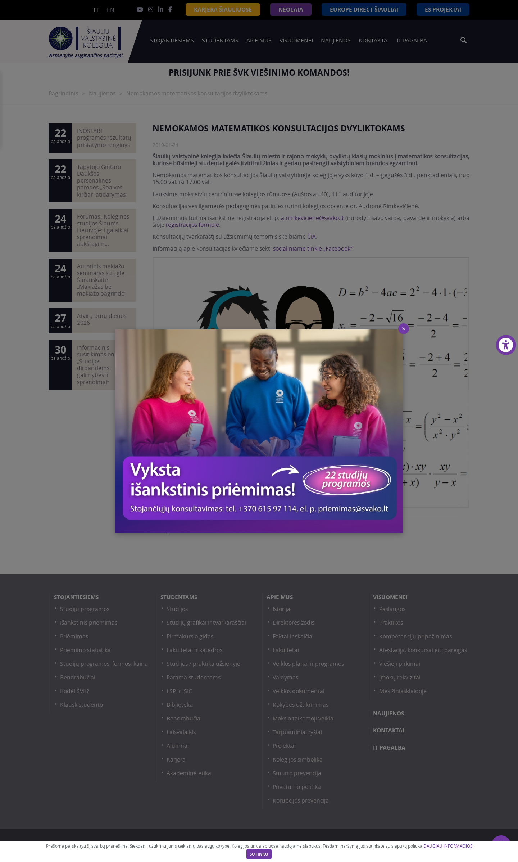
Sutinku (259, 854)
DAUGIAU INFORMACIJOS (447, 846)
